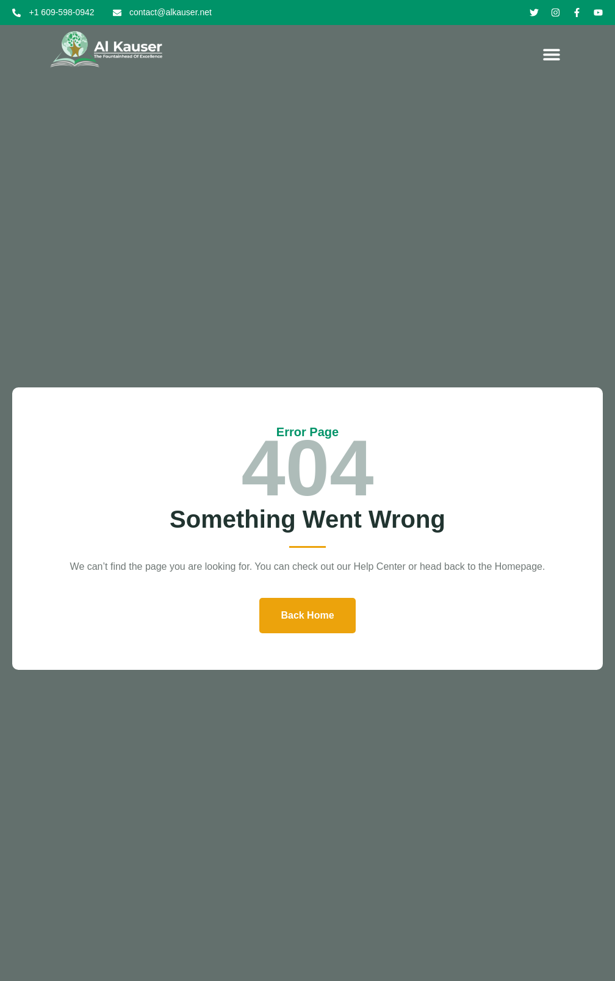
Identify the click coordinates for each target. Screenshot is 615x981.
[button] (552, 54)
